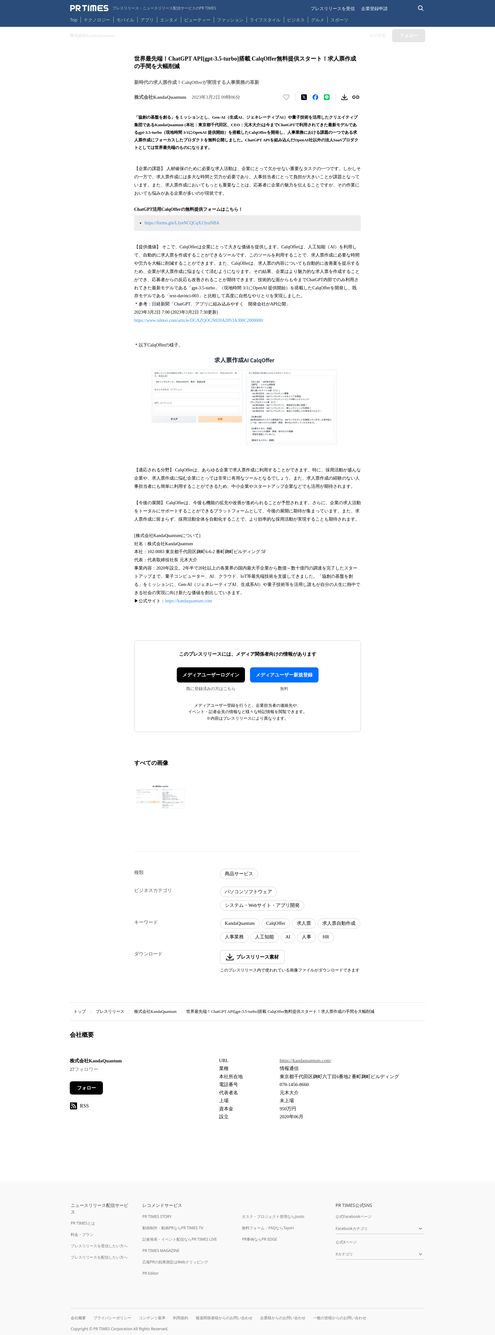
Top (74, 20)
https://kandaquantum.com (189, 601)
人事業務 (234, 936)
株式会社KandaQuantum (155, 1011)
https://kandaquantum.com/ (305, 1060)
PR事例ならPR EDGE (259, 1239)
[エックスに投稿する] (304, 97)
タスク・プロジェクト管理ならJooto (273, 1216)
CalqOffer (275, 923)
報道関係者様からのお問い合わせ (224, 1317)
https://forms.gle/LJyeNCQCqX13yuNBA (182, 223)
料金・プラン (82, 1234)
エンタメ (169, 20)
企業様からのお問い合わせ (283, 1317)
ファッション (230, 20)
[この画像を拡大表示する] (161, 796)
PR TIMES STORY (157, 1216)
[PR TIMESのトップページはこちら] (143, 8)
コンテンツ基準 (152, 1317)
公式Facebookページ (354, 1216)
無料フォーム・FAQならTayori (268, 1228)
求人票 (304, 923)
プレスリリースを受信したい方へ (99, 1246)
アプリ (147, 20)
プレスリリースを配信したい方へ (99, 1257)
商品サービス (239, 873)
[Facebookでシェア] (315, 97)
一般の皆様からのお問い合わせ (339, 1317)
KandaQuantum (240, 923)
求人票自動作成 (338, 923)
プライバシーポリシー (112, 1317)
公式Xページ (346, 1242)
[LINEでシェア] (327, 97)
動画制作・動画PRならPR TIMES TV (172, 1228)
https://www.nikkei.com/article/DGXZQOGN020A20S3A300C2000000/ (199, 320)
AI (287, 936)
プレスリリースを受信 (333, 8)
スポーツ (339, 20)
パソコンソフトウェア (248, 891)
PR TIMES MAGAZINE (160, 1250)
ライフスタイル (265, 20)
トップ (80, 1011)
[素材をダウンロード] (344, 97)
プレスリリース (110, 1011)
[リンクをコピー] (356, 97)
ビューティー (197, 20)
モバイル (125, 20)
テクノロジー (97, 20)
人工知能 (264, 936)
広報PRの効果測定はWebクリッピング (175, 1262)
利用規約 (180, 1317)
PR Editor (150, 1273)
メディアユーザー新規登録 (284, 674)
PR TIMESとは (83, 1223)
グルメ (317, 20)
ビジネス (296, 20)
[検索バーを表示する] (421, 8)
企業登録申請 (374, 8)
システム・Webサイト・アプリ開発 (262, 905)
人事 (306, 936)
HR (326, 936)
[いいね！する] (286, 97)
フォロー (86, 1087)
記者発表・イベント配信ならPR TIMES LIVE (179, 1239)
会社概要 (78, 1317)
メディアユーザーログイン (210, 674)
